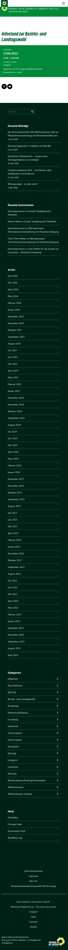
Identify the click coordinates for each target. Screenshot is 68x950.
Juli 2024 (12, 427)
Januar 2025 (14, 386)
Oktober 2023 (15, 488)
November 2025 (16, 319)
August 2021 (14, 644)
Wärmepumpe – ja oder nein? (23, 179)
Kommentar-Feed (16, 827)
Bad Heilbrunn (15, 681)
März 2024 (13, 454)
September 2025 (16, 332)
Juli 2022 (12, 576)
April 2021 (13, 651)
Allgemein (13, 674)
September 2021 (16, 637)
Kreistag (12, 749)
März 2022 (13, 603)
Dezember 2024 (16, 393)
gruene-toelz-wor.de (22, 5)
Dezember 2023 (16, 475)
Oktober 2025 (15, 326)
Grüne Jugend (14, 728)
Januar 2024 (14, 468)
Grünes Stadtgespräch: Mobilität (40, 217)
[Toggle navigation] (63, 21)
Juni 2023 (13, 515)
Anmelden (13, 813)
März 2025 (13, 373)
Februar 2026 (14, 298)
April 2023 (13, 529)
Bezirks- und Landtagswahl (21, 695)
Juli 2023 (12, 508)
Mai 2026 (12, 278)
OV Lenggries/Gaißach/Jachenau (29, 65)
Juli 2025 (12, 346)
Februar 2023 (14, 535)
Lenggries (13, 756)
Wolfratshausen (15, 783)
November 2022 (16, 549)
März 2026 (13, 292)
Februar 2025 (14, 380)
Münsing (12, 769)
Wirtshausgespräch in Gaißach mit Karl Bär (29, 141)
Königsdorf (13, 742)
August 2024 (14, 420)
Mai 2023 (12, 522)
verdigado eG (7, 939)
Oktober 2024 (15, 407)
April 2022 (13, 596)
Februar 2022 (14, 610)
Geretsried (13, 722)
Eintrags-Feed (15, 820)
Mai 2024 (12, 441)
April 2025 (13, 366)
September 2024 (16, 414)
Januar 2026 (14, 305)
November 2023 (16, 481)
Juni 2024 (13, 434)
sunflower (22, 936)
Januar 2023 (14, 542)
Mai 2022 (12, 590)
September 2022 (16, 563)
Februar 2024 (14, 461)
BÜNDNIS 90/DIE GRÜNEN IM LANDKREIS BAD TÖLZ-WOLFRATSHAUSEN (34, 10)
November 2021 (16, 630)
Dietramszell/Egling (18, 708)
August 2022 (14, 569)
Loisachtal (13, 762)
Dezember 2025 (16, 312)
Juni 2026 (13, 271)
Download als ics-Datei (12, 68)
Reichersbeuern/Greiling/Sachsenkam (26, 776)
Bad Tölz (12, 688)
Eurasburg (13, 715)
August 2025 (14, 339)
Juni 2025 (13, 353)
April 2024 (13, 447)
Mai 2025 (12, 359)
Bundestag (13, 701)
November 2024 (16, 400)
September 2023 (16, 495)
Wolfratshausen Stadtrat (20, 789)
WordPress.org (15, 833)
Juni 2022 (13, 583)
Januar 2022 (14, 617)
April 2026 (13, 285)
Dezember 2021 (16, 623)
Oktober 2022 (15, 556)
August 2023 (14, 502)
